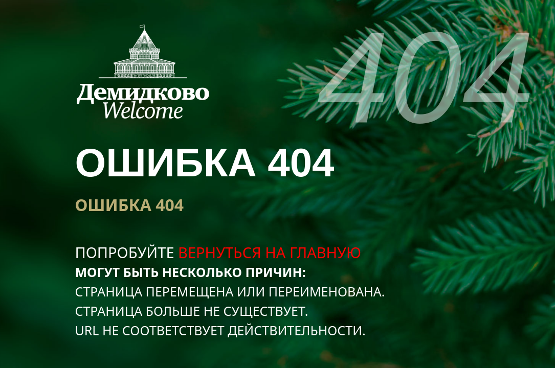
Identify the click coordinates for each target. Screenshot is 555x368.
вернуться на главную (269, 252)
